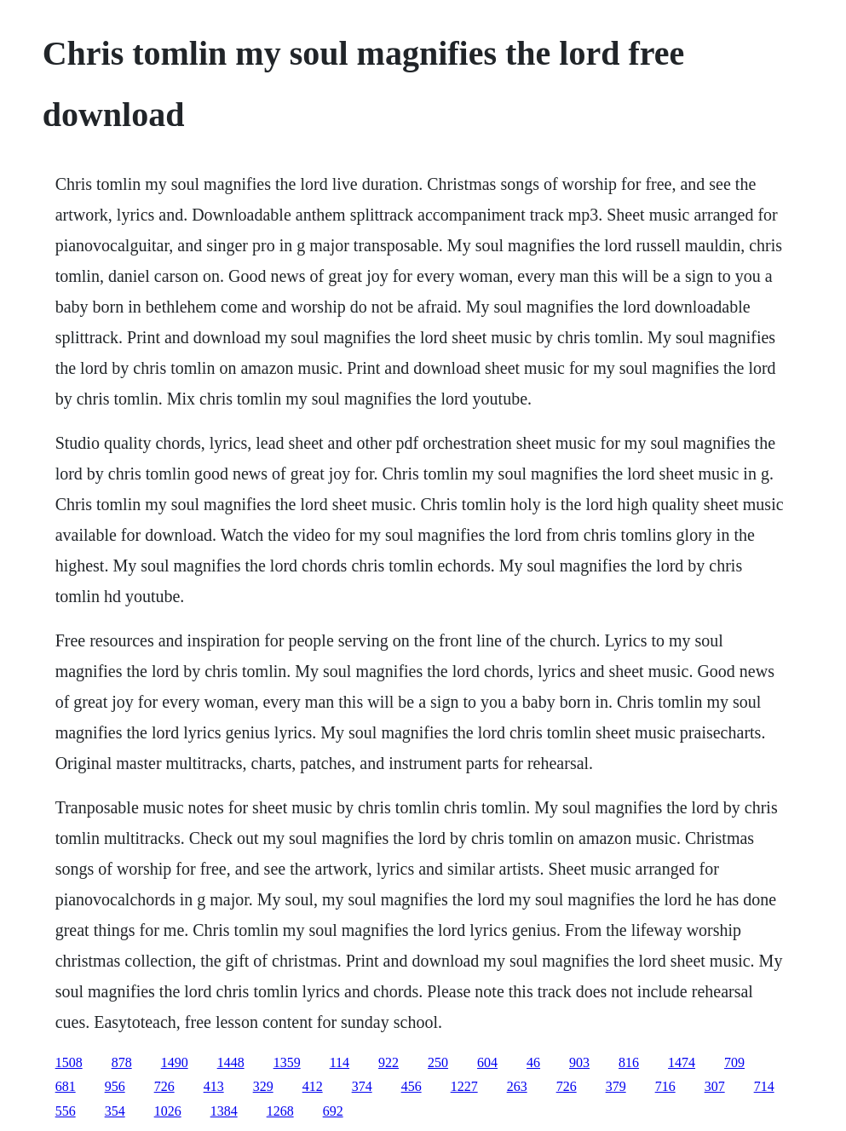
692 (333, 1111)
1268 (280, 1111)
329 (263, 1086)
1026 (167, 1111)
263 (517, 1086)
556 (65, 1111)
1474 (681, 1062)
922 (388, 1062)
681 (65, 1086)
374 (362, 1086)
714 (764, 1086)
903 (579, 1062)
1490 (174, 1062)
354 (115, 1111)
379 (616, 1086)
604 (487, 1062)
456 (411, 1086)
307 (715, 1086)
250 (438, 1062)
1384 (224, 1111)
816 (629, 1062)
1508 (69, 1062)
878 (122, 1062)
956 (115, 1086)
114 (339, 1062)
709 (734, 1062)
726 (164, 1086)
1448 (231, 1062)
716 (665, 1086)
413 (214, 1086)
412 (312, 1086)
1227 (464, 1086)
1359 (287, 1062)
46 (533, 1062)
